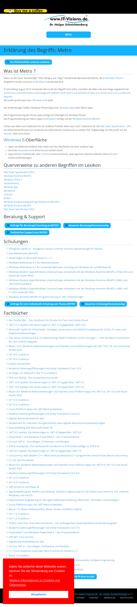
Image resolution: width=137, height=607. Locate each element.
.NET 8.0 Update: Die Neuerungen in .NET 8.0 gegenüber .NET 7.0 (45, 450)
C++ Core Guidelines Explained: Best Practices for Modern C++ (43, 551)
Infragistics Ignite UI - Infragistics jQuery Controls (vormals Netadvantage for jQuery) (56, 248)
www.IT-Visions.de (88, 594)
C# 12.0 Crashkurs (19, 477)
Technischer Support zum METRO (27, 232)
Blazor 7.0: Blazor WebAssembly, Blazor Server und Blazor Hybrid (45, 509)
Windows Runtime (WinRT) (17, 176)
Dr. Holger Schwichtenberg (113, 594)
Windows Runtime (82, 118)
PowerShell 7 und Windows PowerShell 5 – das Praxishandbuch (44, 437)
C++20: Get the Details (21, 460)
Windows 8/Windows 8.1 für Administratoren (34, 262)
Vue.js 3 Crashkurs (19, 555)
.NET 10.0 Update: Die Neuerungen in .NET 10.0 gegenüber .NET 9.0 (46, 382)
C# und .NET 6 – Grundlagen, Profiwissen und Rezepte (39, 546)
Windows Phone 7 (114, 78)
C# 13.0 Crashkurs (19, 400)
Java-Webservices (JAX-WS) (23, 253)
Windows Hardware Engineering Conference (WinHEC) (32, 201)
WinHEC (8, 133)
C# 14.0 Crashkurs (19, 354)
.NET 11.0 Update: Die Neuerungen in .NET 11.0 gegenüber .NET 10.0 (47, 324)
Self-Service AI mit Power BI (24, 487)
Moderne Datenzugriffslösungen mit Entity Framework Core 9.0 (44, 413)
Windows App (66, 107)
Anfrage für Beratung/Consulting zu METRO (33, 225)
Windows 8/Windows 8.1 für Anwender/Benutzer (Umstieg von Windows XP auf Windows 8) (60, 267)
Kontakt (94, 597)
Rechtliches (126, 597)
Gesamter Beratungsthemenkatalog (86, 225)
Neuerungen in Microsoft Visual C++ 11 (30, 258)
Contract (45, 154)
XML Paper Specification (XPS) (19, 172)
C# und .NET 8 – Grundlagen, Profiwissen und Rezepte (39, 441)
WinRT (96, 118)
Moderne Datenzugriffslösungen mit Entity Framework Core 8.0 (44, 473)
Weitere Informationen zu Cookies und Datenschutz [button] (34, 582)
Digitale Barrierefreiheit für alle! (26, 418)
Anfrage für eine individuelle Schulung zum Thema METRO (41, 304)
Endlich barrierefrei (19, 363)
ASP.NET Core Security (21, 537)
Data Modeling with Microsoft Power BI (30, 427)
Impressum (109, 597)
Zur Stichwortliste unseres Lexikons (28, 62)
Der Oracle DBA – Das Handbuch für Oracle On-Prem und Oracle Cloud (48, 320)
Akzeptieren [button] (38, 594)
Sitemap (80, 597)
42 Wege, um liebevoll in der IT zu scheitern (33, 373)
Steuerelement (25, 150)
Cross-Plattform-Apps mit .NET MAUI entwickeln (35, 409)
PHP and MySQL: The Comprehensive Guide (33, 377)
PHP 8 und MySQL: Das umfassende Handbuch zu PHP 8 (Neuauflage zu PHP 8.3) (54, 446)
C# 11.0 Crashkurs (19, 513)
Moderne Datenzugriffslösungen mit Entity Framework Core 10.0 (45, 368)
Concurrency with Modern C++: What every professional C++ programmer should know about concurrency (68, 455)
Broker (113, 154)
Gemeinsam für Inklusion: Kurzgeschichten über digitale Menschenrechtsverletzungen (57, 423)
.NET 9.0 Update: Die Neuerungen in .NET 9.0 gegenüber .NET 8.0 (45, 432)
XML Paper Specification (112, 126)
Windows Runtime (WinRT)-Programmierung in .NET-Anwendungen (46, 296)
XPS (129, 126)
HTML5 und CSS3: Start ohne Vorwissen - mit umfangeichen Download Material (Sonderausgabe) (63, 523)
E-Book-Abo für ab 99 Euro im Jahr (74, 576)
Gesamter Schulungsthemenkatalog (103, 304)
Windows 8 (40, 81)
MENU (68, 34)
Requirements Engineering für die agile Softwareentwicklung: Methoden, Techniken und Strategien (64, 500)
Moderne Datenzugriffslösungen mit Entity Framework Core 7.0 (44, 527)
